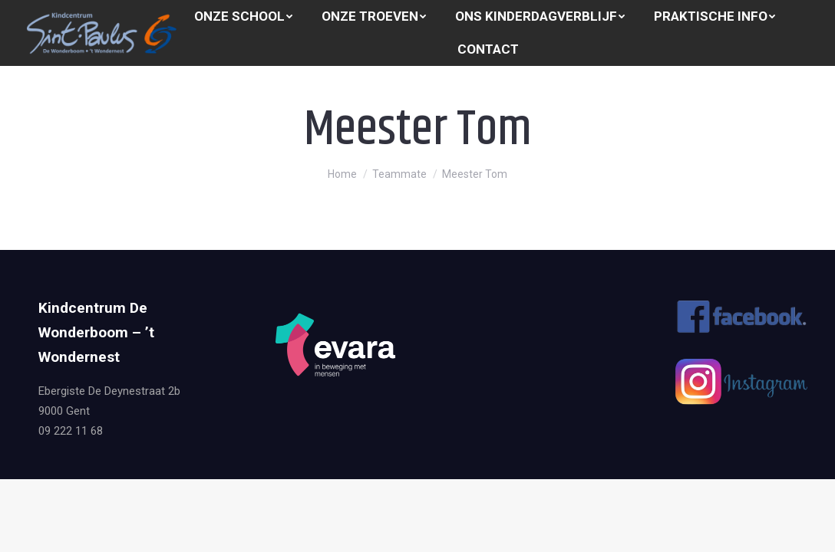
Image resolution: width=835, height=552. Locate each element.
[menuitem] (243, 16)
